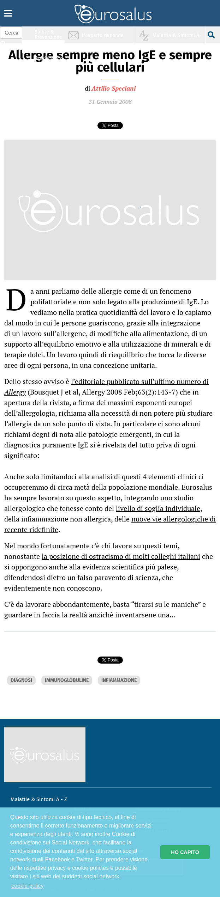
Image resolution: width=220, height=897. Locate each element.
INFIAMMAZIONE (119, 680)
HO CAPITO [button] (185, 852)
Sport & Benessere (47, 74)
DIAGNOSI (21, 680)
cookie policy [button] (27, 886)
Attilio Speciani (113, 88)
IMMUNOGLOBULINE (67, 680)
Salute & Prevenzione (48, 34)
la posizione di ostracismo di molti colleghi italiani (121, 556)
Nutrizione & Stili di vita (49, 61)
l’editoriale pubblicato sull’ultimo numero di (106, 387)
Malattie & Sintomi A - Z (39, 799)
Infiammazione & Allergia (50, 47)
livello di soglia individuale (158, 508)
